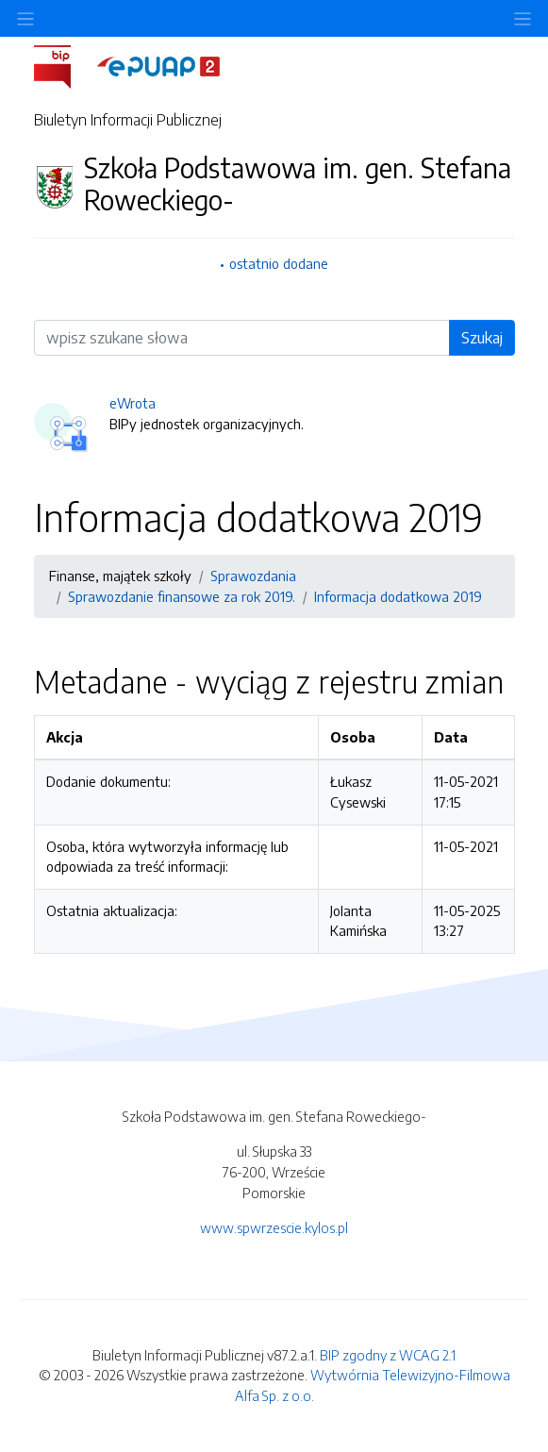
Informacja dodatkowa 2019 (398, 596)
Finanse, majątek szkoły (120, 575)
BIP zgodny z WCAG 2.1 (388, 1354)
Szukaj (482, 337)
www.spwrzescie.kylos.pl (274, 1227)
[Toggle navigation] (522, 18)
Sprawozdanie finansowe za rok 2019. (181, 596)
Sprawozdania (253, 575)
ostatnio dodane (278, 263)
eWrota (132, 402)
